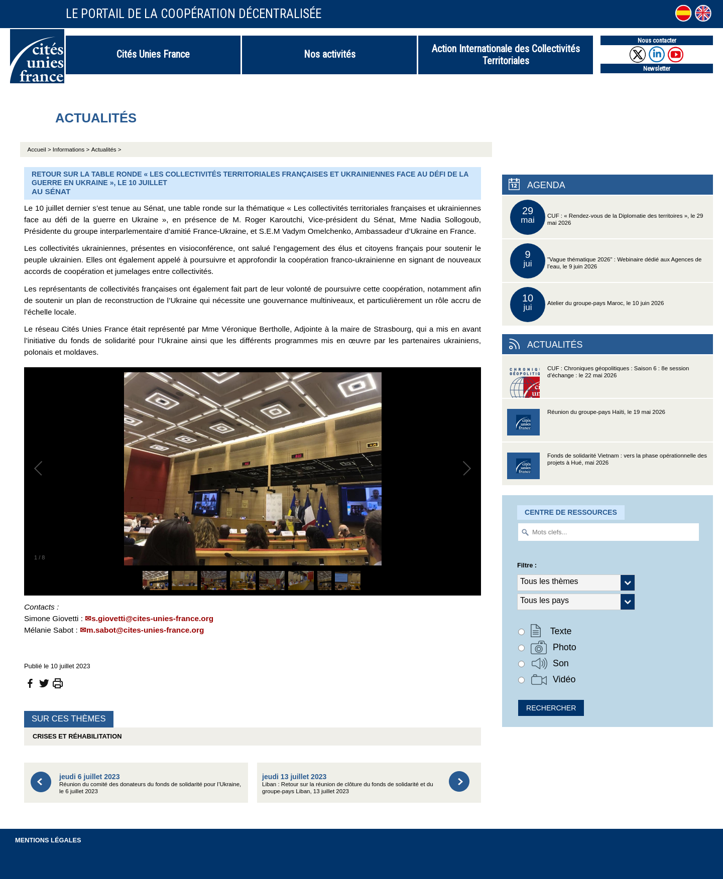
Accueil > (40, 149)
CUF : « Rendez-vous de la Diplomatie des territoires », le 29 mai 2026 (606, 217)
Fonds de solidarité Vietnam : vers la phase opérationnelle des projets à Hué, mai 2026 (607, 469)
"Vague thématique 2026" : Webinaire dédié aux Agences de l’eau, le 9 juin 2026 (605, 260)
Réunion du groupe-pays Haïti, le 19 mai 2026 (586, 425)
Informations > (71, 149)
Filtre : (527, 565)
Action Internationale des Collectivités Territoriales (506, 55)
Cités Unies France (153, 54)
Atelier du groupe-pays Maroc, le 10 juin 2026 (587, 304)
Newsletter (656, 68)
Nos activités (329, 54)
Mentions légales (48, 840)
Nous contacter (657, 40)
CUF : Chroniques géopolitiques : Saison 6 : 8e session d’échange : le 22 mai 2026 (598, 381)
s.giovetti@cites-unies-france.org (152, 618)
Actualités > (106, 149)
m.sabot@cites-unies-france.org (145, 630)
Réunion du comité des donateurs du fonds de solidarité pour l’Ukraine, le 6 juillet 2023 (150, 783)
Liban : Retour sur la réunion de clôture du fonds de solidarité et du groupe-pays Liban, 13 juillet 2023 (347, 783)
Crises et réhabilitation (75, 736)
